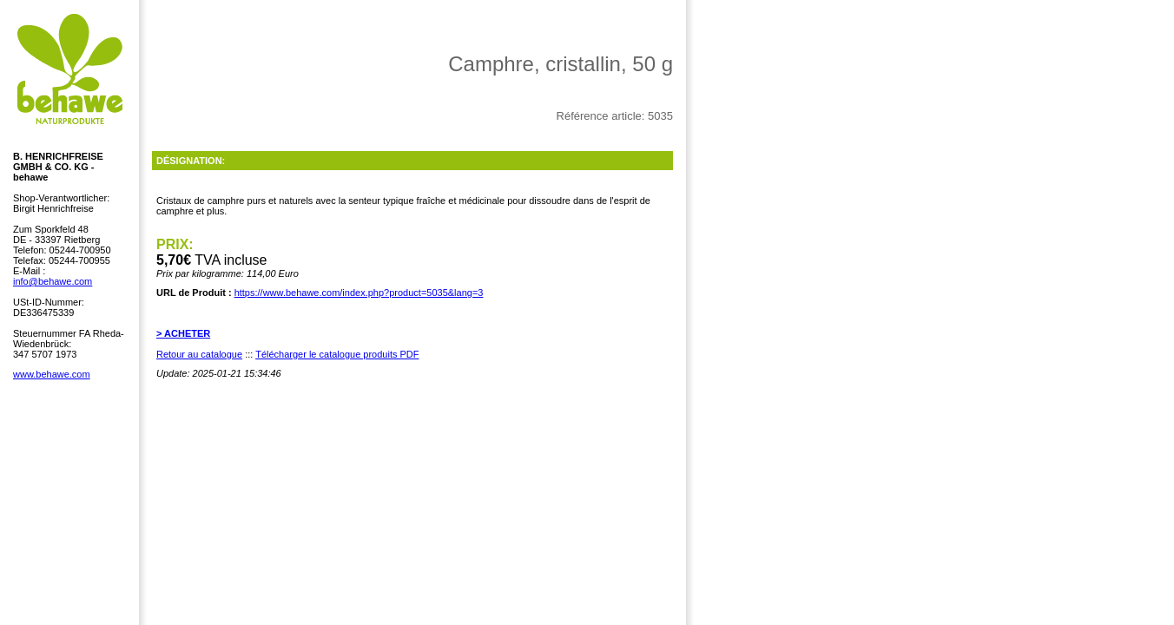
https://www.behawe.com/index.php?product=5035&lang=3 (359, 292)
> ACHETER (183, 333)
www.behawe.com (51, 374)
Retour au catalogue (199, 354)
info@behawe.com (52, 281)
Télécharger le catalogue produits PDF (337, 354)
